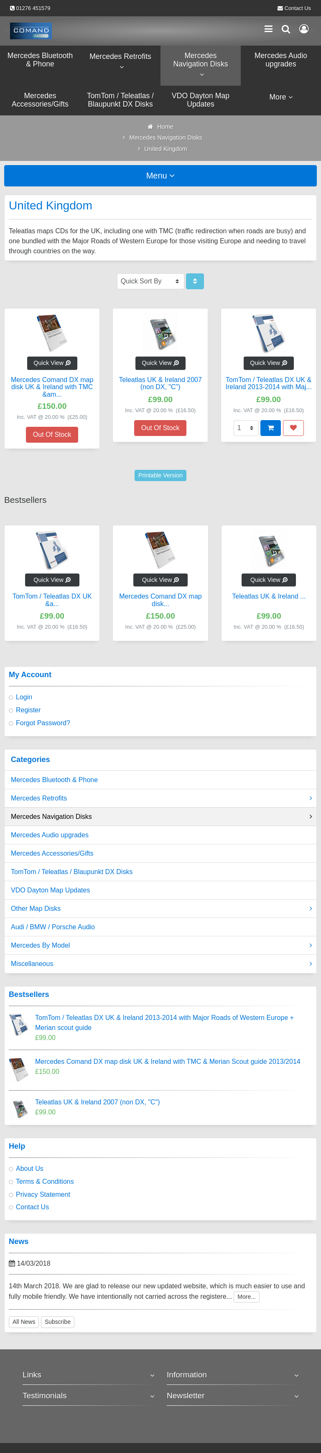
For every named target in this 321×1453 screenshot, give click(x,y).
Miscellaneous (161, 964)
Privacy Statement (43, 1194)
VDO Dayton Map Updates (50, 890)
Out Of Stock (52, 434)
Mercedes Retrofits (161, 798)
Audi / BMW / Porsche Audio (53, 926)
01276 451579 (33, 8)
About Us (29, 1168)
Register (28, 710)
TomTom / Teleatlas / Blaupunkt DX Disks (71, 871)
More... (246, 1296)
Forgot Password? (43, 722)
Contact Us (298, 8)
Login (24, 697)
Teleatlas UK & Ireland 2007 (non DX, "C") (97, 1102)
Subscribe (58, 1321)
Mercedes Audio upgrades (50, 835)
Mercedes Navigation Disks (161, 817)
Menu (160, 175)
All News (24, 1321)
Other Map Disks (161, 909)
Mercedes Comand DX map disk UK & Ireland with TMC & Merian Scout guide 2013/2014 (168, 1061)
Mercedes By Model (161, 946)
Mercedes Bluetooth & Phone (54, 779)
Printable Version (160, 475)
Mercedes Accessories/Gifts (52, 853)
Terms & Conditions (45, 1181)
